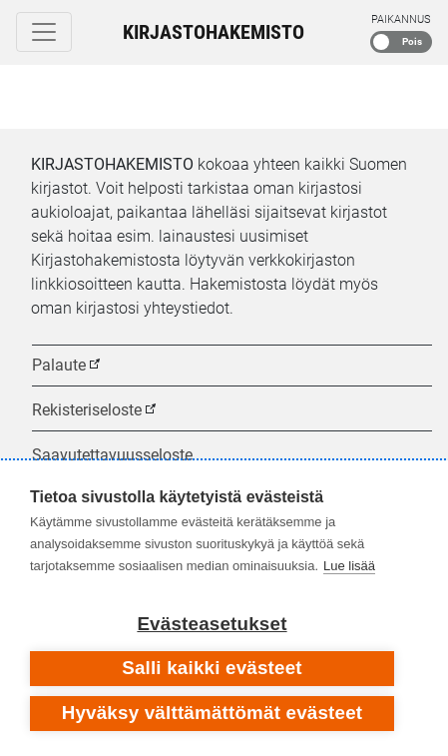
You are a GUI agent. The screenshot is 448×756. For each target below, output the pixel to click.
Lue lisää (349, 565)
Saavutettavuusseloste (112, 454)
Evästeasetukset (211, 623)
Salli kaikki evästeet (212, 667)
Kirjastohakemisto (213, 32)
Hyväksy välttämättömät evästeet (212, 712)
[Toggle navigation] (44, 32)
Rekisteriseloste (87, 409)
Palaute (59, 365)
